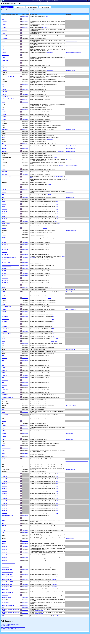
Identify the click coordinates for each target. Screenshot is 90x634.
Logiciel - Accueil (5, 625)
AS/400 (52, 341)
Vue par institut (19, 7)
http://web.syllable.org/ (70, 469)
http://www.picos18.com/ (71, 405)
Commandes (25, 16)
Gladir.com (35, 0)
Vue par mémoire (32, 7)
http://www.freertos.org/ (70, 151)
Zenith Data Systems (38, 610)
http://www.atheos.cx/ (70, 43)
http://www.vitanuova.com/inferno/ (73, 179)
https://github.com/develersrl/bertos (73, 52)
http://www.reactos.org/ (70, 433)
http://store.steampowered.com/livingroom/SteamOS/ (77, 461)
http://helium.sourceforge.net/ (72, 165)
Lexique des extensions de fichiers (10, 628)
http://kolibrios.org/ (69, 192)
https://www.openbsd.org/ (71, 309)
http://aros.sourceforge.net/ (71, 40)
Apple (49, 184)
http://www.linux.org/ (70, 197)
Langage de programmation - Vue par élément (13, 627)
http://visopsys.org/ (70, 538)
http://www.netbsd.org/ (70, 291)
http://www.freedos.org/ (70, 148)
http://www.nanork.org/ (70, 289)
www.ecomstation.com (70, 129)
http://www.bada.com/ (70, 46)
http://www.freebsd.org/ (70, 145)
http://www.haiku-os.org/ (71, 159)
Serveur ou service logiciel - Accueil (10, 624)
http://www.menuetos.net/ (71, 230)
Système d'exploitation (46, 0)
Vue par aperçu (45, 7)
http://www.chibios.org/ (70, 70)
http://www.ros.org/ (70, 439)
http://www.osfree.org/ (70, 349)
